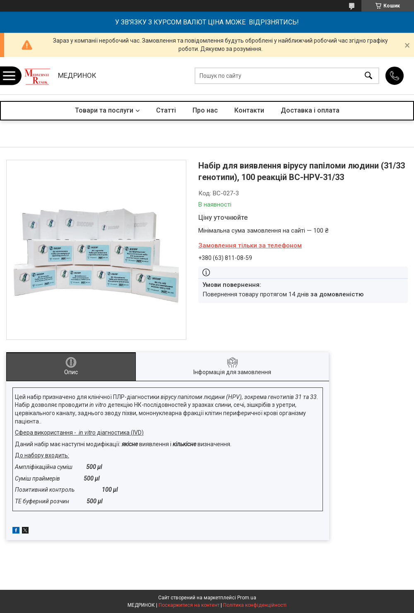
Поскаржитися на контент (189, 605)
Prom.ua (246, 598)
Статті (166, 110)
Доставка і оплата (310, 110)
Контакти (249, 110)
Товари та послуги (104, 110)
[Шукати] (368, 76)
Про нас (205, 110)
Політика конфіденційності (254, 605)
